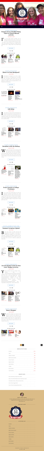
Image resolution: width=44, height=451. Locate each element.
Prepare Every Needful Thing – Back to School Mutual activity (11, 33)
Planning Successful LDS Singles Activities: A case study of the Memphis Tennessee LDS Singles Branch (17, 174)
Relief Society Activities (12, 357)
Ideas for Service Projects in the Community (10, 254)
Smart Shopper (11, 310)
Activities (7, 30)
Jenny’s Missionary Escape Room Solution (15, 376)
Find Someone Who (17, 335)
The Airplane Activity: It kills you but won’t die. (16, 380)
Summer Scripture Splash (11, 228)
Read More (11, 48)
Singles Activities (11, 434)
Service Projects (11, 359)
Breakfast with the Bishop (11, 146)
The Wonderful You (3, 214)
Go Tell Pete (3, 95)
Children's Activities (12, 226)
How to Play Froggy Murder (17, 60)
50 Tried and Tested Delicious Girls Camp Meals (4, 61)
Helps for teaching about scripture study (3, 298)
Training (10, 366)
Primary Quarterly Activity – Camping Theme (10, 97)
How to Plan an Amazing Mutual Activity (15, 385)
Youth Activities (13, 30)
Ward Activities (11, 368)
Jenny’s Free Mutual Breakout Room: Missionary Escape (18, 378)
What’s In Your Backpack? (11, 72)
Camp (9, 353)
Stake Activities (11, 364)
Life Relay (11, 109)
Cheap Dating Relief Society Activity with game (11, 173)
